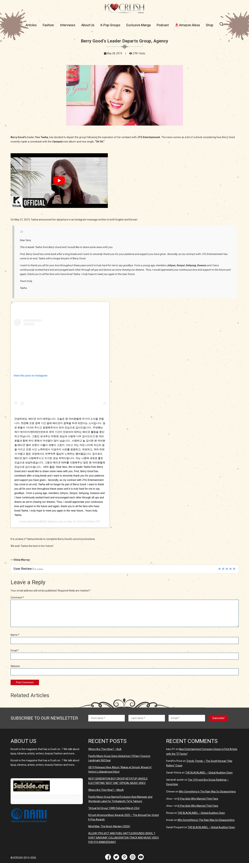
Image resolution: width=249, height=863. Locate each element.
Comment (17, 597)
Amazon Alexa (187, 25)
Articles (31, 25)
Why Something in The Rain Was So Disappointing (207, 791)
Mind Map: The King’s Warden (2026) (109, 826)
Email (15, 650)
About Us (87, 25)
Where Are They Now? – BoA (104, 749)
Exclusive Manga (138, 25)
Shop (209, 25)
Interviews (67, 25)
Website (15, 666)
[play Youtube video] (59, 180)
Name (15, 634)
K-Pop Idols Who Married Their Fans (198, 798)
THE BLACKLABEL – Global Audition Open (209, 772)
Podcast (163, 25)
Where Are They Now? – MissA (106, 789)
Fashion (48, 25)
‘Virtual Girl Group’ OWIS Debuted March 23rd (113, 808)
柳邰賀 (43, 521)
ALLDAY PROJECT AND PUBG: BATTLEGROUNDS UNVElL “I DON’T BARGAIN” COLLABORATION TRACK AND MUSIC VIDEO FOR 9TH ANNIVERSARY (123, 838)
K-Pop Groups (110, 25)
